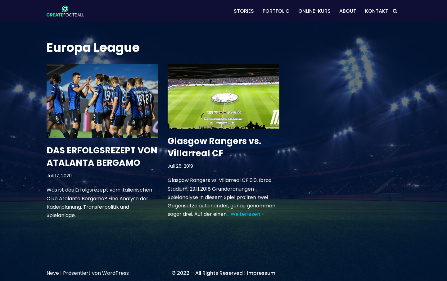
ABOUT (347, 11)
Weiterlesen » (247, 214)
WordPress (115, 273)
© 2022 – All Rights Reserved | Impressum (223, 273)
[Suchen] (395, 11)
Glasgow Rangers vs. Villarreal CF (214, 147)
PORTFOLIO (276, 11)
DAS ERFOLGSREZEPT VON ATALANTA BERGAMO (102, 156)
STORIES (244, 11)
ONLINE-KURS (314, 11)
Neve (53, 273)
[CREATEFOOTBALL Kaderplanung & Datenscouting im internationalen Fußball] (65, 11)
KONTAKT (376, 11)
